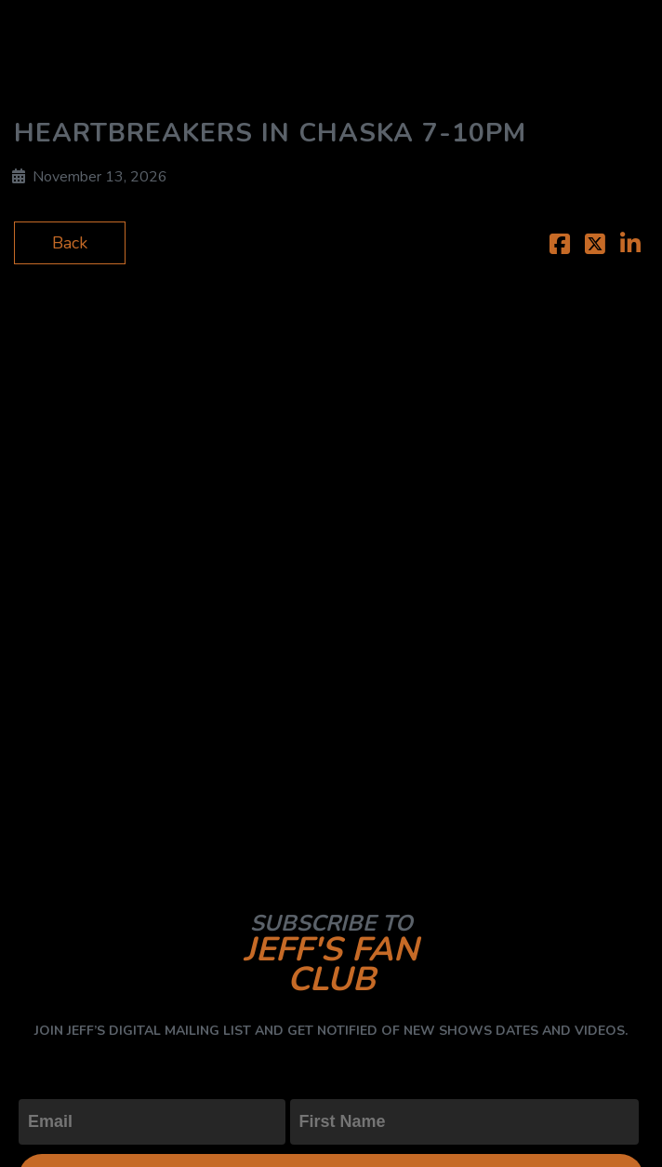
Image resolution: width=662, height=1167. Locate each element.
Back (69, 243)
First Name (331, 1083)
